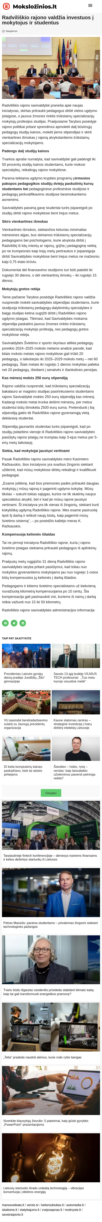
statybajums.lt (29, 1209)
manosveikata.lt (13, 1205)
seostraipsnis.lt (12, 1214)
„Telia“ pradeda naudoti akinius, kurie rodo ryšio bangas (42, 1057)
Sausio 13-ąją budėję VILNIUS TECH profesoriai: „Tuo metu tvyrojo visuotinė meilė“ (75, 677)
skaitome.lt (9, 1209)
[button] (90, 5)
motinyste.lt (73, 1209)
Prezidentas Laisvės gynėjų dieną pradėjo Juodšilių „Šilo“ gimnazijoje (24, 677)
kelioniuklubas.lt (52, 1205)
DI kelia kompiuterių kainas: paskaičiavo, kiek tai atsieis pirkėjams (23, 770)
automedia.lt (75, 1205)
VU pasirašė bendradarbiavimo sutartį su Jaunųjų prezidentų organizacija (26, 724)
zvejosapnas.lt (52, 1209)
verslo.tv (33, 1205)
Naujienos (11, 31)
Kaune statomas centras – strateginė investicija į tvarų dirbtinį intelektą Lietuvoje (73, 724)
